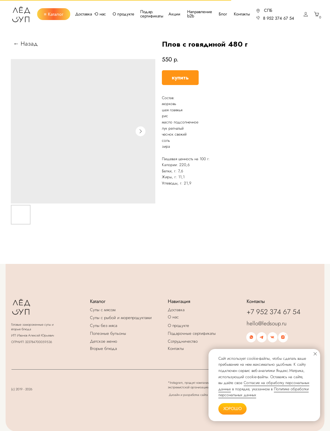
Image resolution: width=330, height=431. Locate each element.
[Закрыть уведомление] (315, 354)
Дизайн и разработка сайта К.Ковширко (197, 394)
